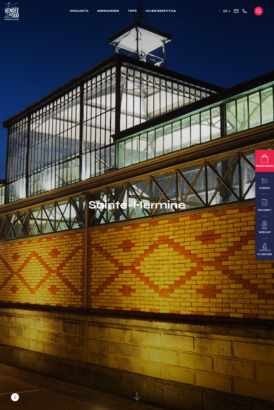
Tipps (132, 11)
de (225, 11)
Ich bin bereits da (161, 11)
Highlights (79, 11)
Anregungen (108, 11)
